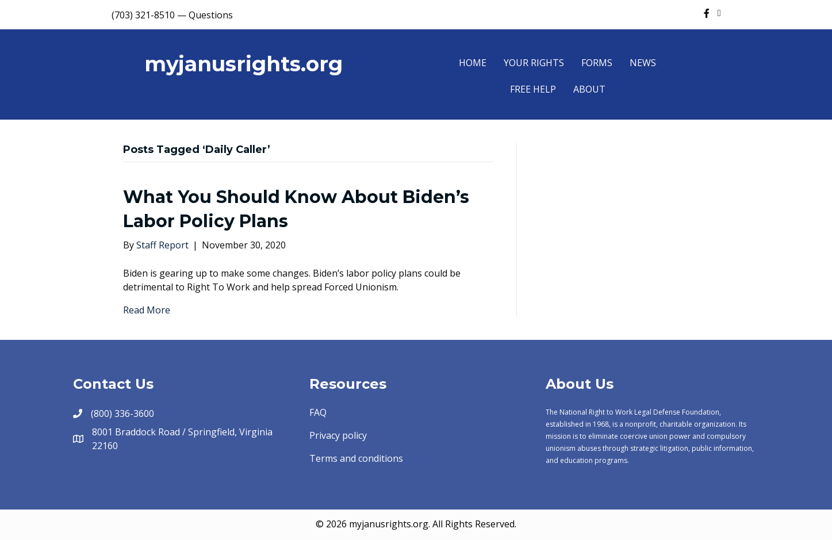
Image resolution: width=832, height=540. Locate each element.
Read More (146, 310)
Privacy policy (338, 435)
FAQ (318, 412)
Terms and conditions (356, 458)
